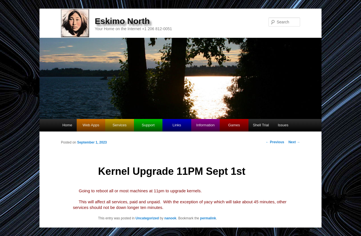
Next (294, 142)
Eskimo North (122, 21)
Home (67, 125)
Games (234, 125)
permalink (208, 218)
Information (205, 125)
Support (148, 125)
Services (120, 125)
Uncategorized (147, 218)
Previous (275, 142)
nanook (170, 218)
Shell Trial (261, 125)
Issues (283, 125)
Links (177, 125)
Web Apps (91, 125)
